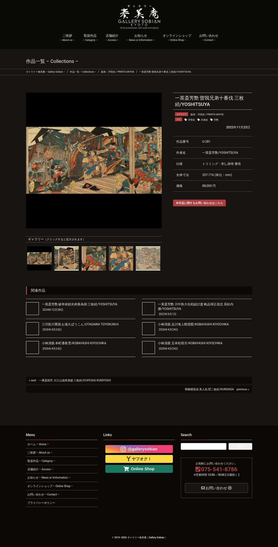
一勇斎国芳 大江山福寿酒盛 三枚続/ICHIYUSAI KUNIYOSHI (75, 380)
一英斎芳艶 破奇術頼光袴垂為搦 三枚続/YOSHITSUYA (79, 304)
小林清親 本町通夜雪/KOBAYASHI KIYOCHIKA (74, 343)
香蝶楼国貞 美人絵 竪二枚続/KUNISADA (209, 389)
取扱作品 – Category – (41, 460)
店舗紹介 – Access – (40, 469)
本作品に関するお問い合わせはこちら (199, 203)
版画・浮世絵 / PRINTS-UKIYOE (207, 114)
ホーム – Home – (38, 444)
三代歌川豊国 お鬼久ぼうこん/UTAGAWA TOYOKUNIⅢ (80, 324)
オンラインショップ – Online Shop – (50, 486)
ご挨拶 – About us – (40, 452)
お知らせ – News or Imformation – (48, 477)
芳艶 (216, 119)
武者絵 (204, 119)
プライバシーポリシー (41, 502)
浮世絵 (191, 119)
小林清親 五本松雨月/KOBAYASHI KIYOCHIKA (190, 343)
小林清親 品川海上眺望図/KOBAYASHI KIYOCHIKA (193, 324)
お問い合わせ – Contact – (43, 494)
